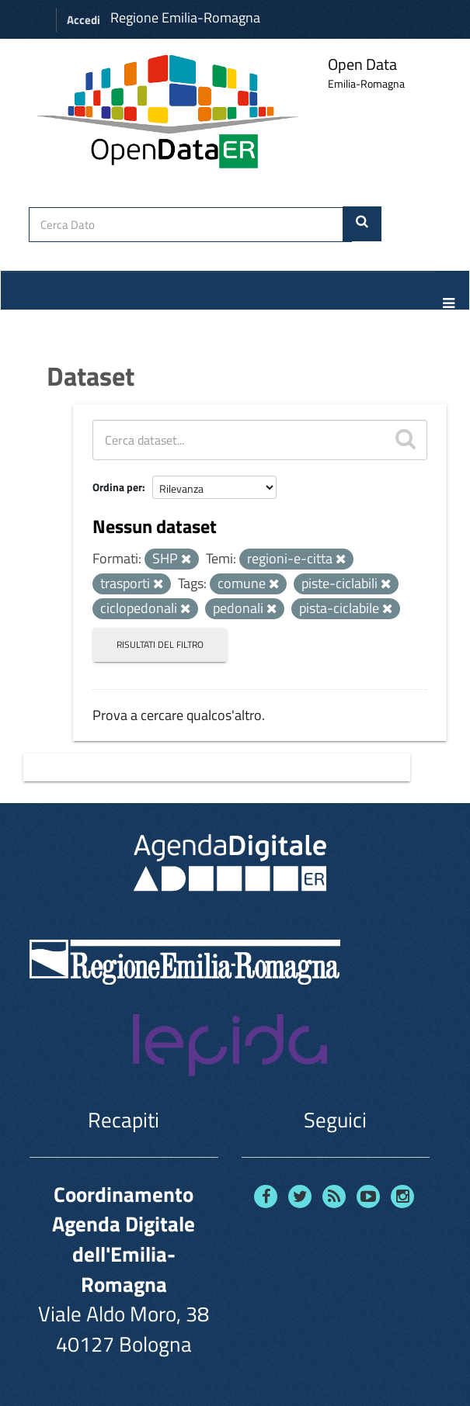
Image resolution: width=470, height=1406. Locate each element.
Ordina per (117, 487)
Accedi (83, 20)
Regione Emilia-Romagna (185, 17)
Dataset (90, 375)
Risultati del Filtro (160, 644)
